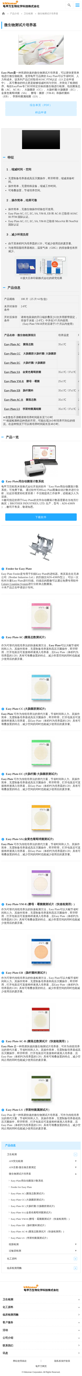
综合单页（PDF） (41, 105)
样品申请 (41, 112)
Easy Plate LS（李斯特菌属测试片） (28, 1109)
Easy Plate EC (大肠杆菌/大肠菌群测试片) (32, 773)
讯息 (5, 1353)
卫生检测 (28, 13)
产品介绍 (14, 13)
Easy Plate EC (12, 362)
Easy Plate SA (12, 372)
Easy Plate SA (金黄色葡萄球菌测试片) (30, 839)
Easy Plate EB (12, 390)
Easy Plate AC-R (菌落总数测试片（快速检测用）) (37, 1041)
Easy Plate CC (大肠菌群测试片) (26, 708)
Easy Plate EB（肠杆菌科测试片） (27, 972)
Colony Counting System (14, 584)
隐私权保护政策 (62, 1361)
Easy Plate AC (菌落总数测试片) (25, 637)
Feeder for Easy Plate (19, 568)
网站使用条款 (20, 1361)
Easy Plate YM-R (14, 381)
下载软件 (41, 517)
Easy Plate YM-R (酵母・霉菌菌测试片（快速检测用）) (40, 904)
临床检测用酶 (10, 1314)
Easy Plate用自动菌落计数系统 (25, 481)
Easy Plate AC (12, 344)
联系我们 (8, 1345)
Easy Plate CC (12, 353)
